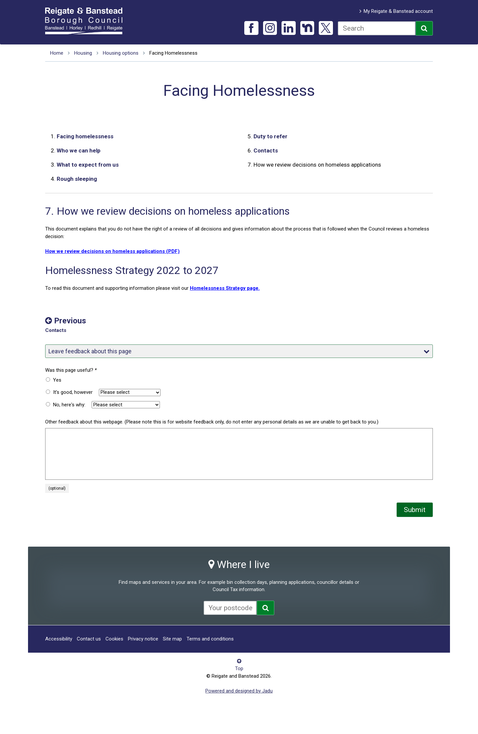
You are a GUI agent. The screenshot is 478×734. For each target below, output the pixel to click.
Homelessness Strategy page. (225, 288)
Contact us (89, 639)
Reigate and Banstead (87, 21)
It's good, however (73, 392)
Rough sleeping (77, 179)
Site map (172, 639)
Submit (415, 510)
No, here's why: (69, 405)
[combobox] (376, 28)
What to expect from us (88, 164)
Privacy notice (143, 639)
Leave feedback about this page (239, 351)
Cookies (114, 639)
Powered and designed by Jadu (239, 691)
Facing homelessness (85, 136)
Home (56, 53)
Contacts (266, 150)
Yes (57, 380)
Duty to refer (270, 136)
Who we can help (79, 150)
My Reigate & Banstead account (398, 11)
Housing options (120, 53)
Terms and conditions (210, 639)
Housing (83, 53)
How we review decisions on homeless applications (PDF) (112, 251)
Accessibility (58, 639)
